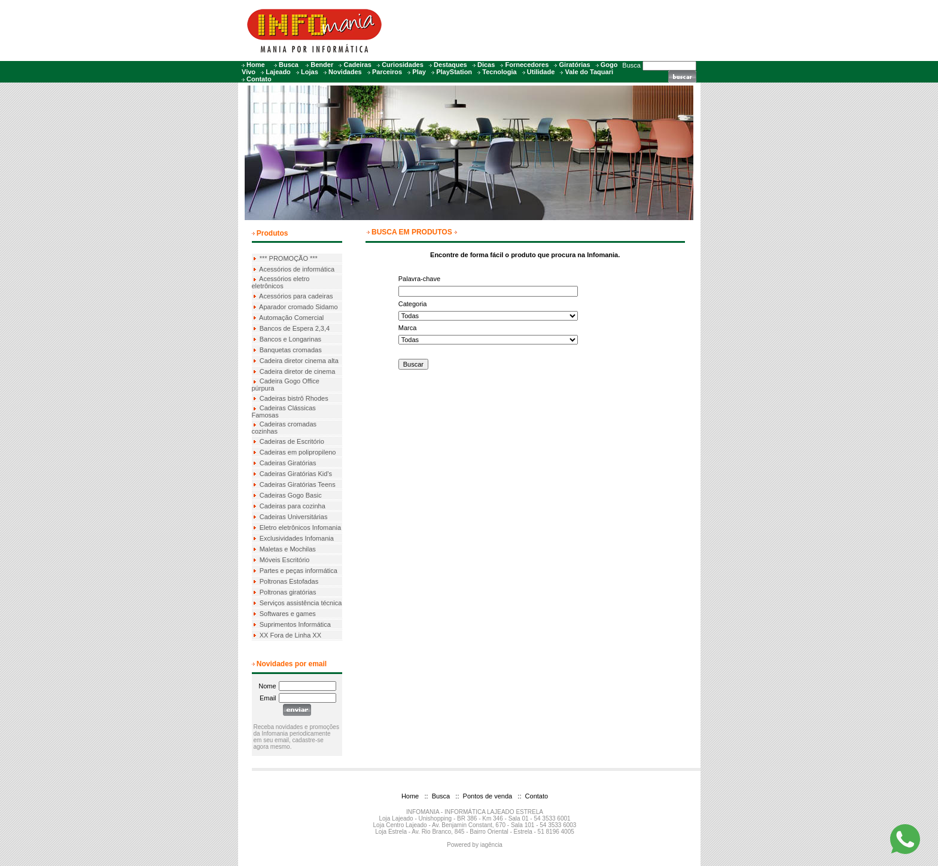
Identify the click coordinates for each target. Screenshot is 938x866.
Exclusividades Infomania (297, 538)
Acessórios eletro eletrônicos (281, 282)
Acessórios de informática (296, 269)
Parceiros (387, 71)
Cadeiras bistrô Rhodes (294, 398)
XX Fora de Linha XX (290, 635)
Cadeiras (357, 64)
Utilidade (541, 71)
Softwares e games (288, 613)
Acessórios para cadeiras (296, 296)
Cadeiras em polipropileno (298, 452)
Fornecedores (527, 64)
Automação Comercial (291, 317)
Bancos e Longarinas (290, 339)
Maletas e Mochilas (288, 549)
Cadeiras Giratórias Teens (298, 484)
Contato (259, 79)
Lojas (309, 71)
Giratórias (574, 64)
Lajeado (278, 71)
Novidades (345, 71)
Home (255, 64)
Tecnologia (499, 71)
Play (419, 71)
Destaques (450, 64)
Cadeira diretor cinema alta (299, 360)
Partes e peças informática (298, 570)
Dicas (486, 64)
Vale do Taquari (589, 71)
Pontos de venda (487, 796)
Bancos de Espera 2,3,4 (295, 328)
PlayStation (454, 71)
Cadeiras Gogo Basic (291, 495)
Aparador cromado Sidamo (298, 306)
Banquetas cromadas (291, 349)
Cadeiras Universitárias (294, 516)
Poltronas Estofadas (289, 581)
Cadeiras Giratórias (288, 462)
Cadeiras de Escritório (292, 441)
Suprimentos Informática (295, 624)
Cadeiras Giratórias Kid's (296, 473)
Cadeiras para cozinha (292, 506)
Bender (321, 64)
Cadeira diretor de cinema (298, 371)
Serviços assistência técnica (301, 602)
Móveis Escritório (285, 559)
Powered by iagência (474, 844)
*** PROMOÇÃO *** (289, 258)
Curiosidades (403, 64)
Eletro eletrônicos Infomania (300, 527)
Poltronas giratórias (288, 592)
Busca (289, 64)
